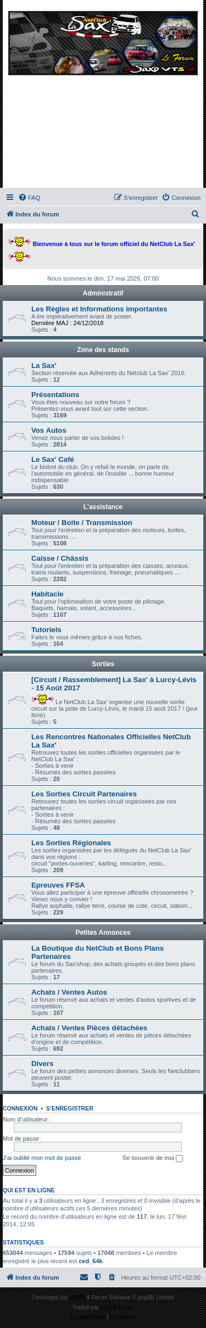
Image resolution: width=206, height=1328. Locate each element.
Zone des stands (103, 350)
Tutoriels (46, 630)
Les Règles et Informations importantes (99, 309)
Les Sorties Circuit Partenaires (84, 794)
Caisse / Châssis (59, 558)
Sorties (103, 664)
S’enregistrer (69, 1108)
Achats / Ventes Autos (69, 992)
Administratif (102, 293)
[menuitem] (29, 197)
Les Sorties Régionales (71, 843)
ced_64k (90, 1261)
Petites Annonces (102, 932)
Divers (42, 1063)
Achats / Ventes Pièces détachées (89, 1028)
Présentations (55, 394)
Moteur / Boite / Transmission (81, 522)
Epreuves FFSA (58, 885)
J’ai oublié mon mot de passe (42, 1157)
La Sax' (44, 365)
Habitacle (47, 594)
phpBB (78, 1297)
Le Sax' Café (52, 459)
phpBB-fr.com (117, 1307)
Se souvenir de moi (153, 1158)
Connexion (20, 1108)
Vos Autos (48, 430)
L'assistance (103, 507)
